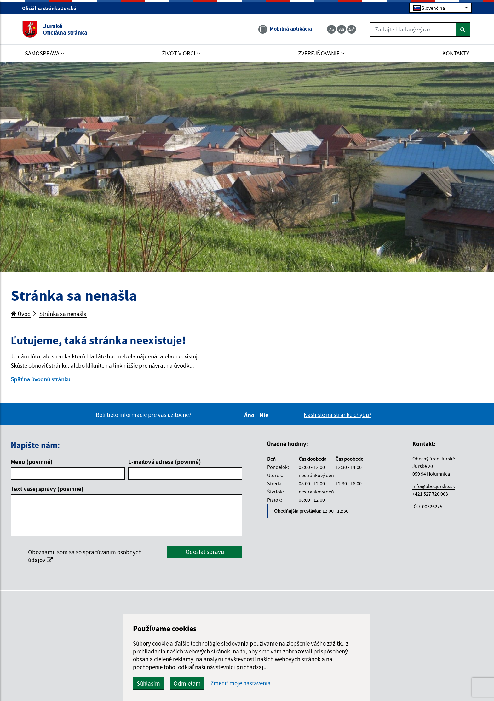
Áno (250, 415)
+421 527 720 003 (430, 494)
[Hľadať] (463, 29)
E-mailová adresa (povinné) (164, 461)
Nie (265, 415)
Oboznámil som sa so (84, 556)
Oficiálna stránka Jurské (51, 8)
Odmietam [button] (187, 683)
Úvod (21, 313)
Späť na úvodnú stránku (40, 379)
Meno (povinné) (32, 461)
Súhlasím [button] (148, 683)
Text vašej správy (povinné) (47, 489)
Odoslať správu (205, 552)
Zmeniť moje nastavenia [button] (240, 683)
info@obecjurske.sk (433, 486)
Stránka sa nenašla (63, 313)
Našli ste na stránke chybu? (337, 415)
